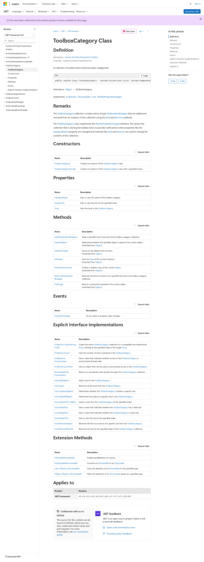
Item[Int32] (59, 203)
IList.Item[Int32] (61, 418)
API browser (73, 31)
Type (92, 259)
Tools (57, 208)
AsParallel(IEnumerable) (65, 457)
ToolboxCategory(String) (65, 169)
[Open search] (191, 3)
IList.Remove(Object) (63, 423)
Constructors (175, 44)
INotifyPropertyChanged (109, 96)
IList (94, 96)
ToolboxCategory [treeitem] (15, 69)
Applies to (174, 66)
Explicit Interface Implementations (184, 58)
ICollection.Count (62, 352)
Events (173, 55)
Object (68, 89)
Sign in (198, 3)
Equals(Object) (61, 242)
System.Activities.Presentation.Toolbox (81, 57)
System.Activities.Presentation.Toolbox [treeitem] (19, 48)
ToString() (59, 284)
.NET (63, 31)
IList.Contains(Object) (64, 391)
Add (108, 117)
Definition (174, 36)
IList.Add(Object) (62, 380)
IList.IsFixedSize (61, 407)
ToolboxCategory (65, 113)
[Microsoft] (5, 4)
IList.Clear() (59, 385)
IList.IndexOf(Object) (63, 396)
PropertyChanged (62, 315)
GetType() (59, 259)
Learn (55, 31)
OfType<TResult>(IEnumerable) (68, 473)
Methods (174, 51)
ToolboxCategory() (62, 163)
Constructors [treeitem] (13, 73)
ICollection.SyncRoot (64, 366)
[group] (102, 81)
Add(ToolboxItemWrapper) (66, 237)
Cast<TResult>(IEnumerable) (67, 468)
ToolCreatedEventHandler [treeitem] (17, 110)
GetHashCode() (61, 250)
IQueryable (119, 463)
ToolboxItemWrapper (117, 113)
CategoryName (60, 131)
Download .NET (192, 11)
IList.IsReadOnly (61, 412)
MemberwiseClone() (63, 267)
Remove (119, 117)
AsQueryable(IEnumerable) (66, 463)
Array (81, 347)
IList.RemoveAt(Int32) (64, 429)
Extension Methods (178, 62)
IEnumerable (84, 96)
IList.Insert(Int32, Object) (65, 402)
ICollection (71, 96)
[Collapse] (35, 29)
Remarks (173, 40)
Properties (174, 47)
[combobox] (19, 35)
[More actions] (148, 31)
